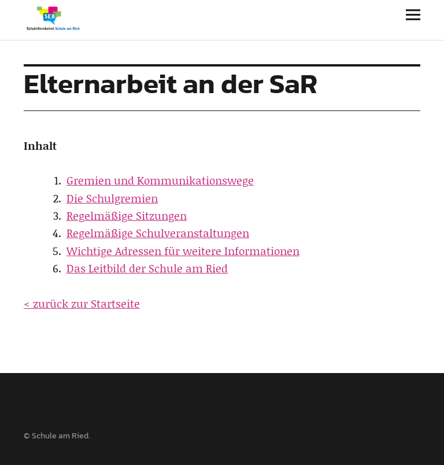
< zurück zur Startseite (82, 303)
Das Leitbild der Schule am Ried (147, 268)
